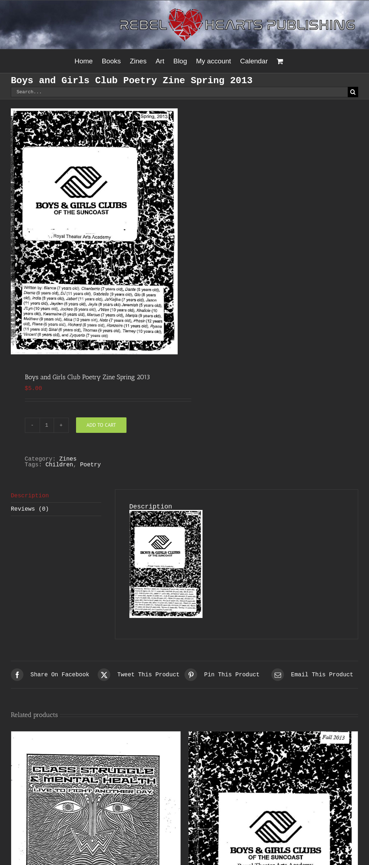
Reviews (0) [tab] (30, 509)
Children (59, 465)
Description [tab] (30, 496)
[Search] (353, 92)
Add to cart (101, 425)
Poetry (90, 465)
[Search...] (179, 92)
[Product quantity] (47, 425)
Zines (68, 459)
